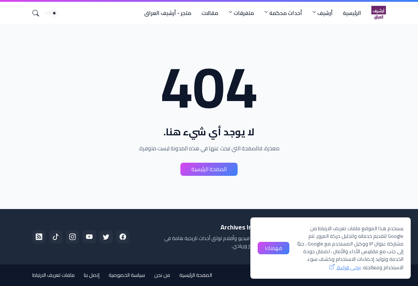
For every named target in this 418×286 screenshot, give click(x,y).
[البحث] (38, 13)
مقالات (210, 13)
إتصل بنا (91, 275)
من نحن (162, 275)
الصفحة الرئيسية (209, 169)
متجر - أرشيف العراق (167, 13)
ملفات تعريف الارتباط (53, 275)
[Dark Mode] (52, 13)
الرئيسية (352, 13)
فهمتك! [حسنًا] (273, 248)
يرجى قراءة (348, 267)
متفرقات (244, 13)
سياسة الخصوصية (127, 275)
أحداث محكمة (285, 13)
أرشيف (325, 13)
